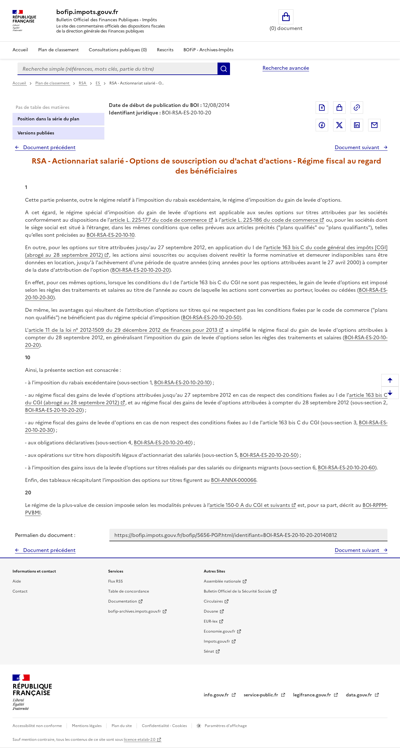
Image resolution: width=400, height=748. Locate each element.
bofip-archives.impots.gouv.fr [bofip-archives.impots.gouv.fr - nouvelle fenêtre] (134, 611)
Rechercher (224, 69)
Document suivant (358, 147)
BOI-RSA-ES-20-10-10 (110, 235)
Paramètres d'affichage (225, 726)
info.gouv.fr (217, 695)
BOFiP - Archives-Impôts (208, 50)
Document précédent (49, 147)
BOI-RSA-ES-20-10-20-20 (140, 270)
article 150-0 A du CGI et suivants (249, 505)
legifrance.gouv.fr (312, 695)
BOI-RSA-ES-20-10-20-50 (211, 317)
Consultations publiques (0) (118, 50)
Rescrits (165, 50)
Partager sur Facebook (322, 125)
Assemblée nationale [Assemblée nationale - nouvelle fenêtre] (222, 581)
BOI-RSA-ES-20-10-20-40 (162, 442)
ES (98, 83)
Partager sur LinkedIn (357, 125)
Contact (20, 591)
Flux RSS (115, 581)
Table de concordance (128, 591)
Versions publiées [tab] (36, 133)
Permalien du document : (45, 535)
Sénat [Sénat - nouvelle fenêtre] (209, 651)
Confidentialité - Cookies (165, 726)
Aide (16, 581)
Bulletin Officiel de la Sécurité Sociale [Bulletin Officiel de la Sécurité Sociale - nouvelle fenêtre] (237, 591)
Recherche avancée (285, 68)
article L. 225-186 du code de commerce (269, 220)
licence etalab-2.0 (139, 739)
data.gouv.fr (359, 695)
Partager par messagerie (374, 125)
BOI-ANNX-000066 (233, 480)
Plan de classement (52, 83)
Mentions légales (87, 726)
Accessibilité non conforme (37, 726)
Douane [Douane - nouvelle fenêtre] (211, 611)
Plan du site (122, 726)
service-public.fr (261, 695)
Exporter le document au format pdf (322, 107)
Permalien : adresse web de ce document (357, 107)
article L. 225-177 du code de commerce (158, 220)
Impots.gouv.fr (217, 641)
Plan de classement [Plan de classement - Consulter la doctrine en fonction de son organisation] (58, 50)
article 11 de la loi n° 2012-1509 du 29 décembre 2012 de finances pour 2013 (123, 330)
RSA (83, 83)
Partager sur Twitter (339, 125)
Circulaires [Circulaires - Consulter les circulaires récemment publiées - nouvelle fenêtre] (213, 601)
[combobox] (118, 69)
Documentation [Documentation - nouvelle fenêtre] (122, 601)
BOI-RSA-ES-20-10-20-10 (182, 382)
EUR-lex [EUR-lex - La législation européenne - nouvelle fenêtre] (211, 621)
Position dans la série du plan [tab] (48, 119)
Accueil (20, 50)
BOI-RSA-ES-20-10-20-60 (346, 467)
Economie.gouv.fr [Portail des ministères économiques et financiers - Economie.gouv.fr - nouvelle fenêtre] (219, 631)
